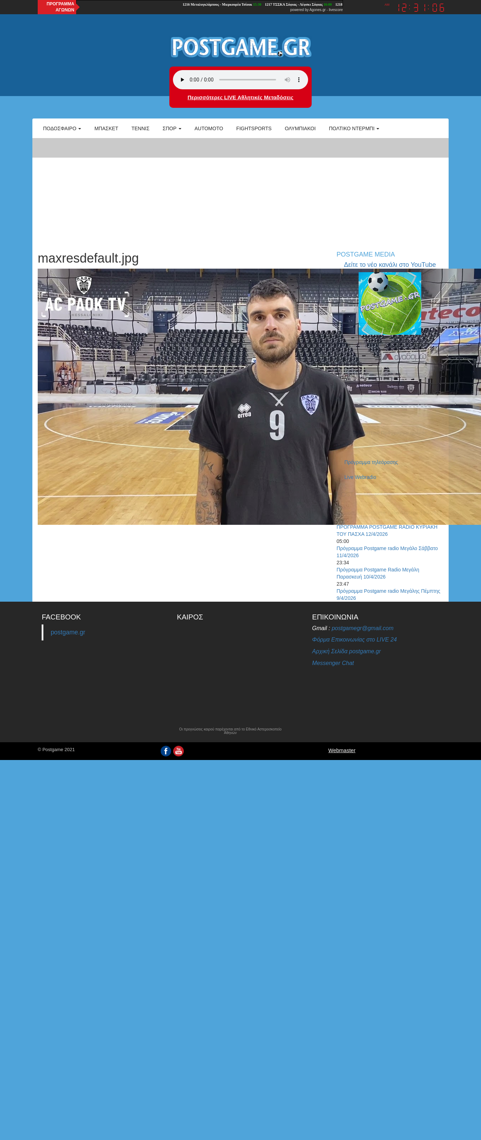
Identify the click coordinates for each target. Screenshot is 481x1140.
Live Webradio (360, 477)
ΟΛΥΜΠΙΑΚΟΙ (300, 128)
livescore (336, 10)
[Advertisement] (240, 191)
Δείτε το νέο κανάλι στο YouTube (390, 264)
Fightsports (253, 128)
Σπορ (172, 128)
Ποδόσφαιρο (62, 128)
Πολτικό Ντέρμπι (354, 128)
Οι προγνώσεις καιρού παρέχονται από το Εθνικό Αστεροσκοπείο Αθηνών (230, 731)
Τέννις (140, 128)
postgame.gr (68, 632)
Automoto (209, 128)
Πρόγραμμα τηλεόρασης (371, 462)
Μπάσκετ (106, 128)
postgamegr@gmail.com (362, 628)
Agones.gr (318, 10)
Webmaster (341, 750)
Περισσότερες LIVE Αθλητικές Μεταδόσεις (240, 97)
